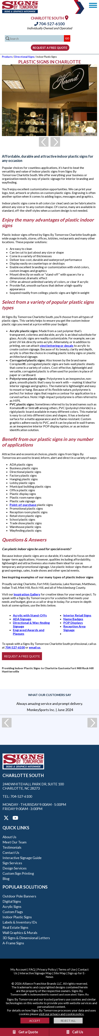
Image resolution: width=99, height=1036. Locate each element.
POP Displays (73, 622)
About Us (9, 837)
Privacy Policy (46, 969)
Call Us (74, 1032)
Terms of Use (67, 969)
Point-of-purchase (23, 505)
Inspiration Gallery (27, 594)
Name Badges (73, 619)
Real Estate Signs (15, 927)
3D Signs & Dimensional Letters (26, 938)
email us (34, 647)
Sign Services (12, 863)
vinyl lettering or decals (56, 345)
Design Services (15, 868)
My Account (18, 969)
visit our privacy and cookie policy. (61, 1014)
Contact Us (11, 852)
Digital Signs (12, 901)
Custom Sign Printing (18, 873)
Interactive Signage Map (35, 973)
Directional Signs (24, 56)
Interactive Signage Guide (22, 858)
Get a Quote (25, 1032)
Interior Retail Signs (77, 615)
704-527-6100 (49, 23)
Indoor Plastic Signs (17, 917)
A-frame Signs (13, 943)
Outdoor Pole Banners (19, 896)
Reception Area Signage (74, 628)
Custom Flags (13, 912)
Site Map (60, 973)
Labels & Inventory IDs (20, 922)
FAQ (32, 969)
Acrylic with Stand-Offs (30, 615)
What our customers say (49, 695)
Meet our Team (14, 842)
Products (7, 56)
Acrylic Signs (12, 906)
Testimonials (12, 847)
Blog (6, 878)
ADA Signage (22, 619)
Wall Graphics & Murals (20, 932)
